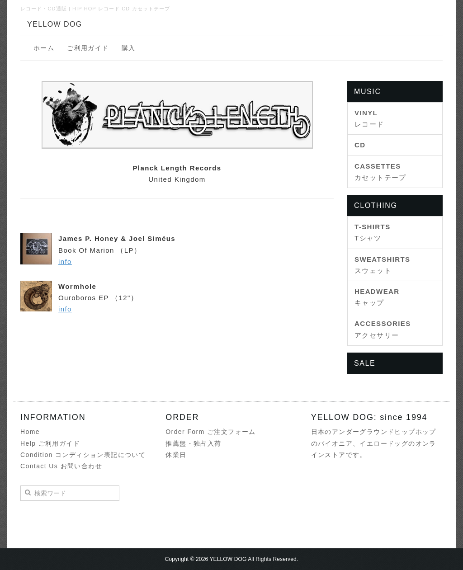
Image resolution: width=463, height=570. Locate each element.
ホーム (43, 48)
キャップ (377, 296)
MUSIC (367, 91)
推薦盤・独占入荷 (193, 443)
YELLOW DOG (54, 24)
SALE (364, 363)
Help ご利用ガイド (50, 443)
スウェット (382, 264)
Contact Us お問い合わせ (61, 466)
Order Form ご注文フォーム (210, 431)
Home (30, 431)
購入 (129, 48)
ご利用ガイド (88, 48)
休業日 (175, 454)
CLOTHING (375, 205)
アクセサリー (382, 329)
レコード (369, 118)
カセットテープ (380, 171)
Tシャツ (372, 232)
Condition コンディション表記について (83, 454)
